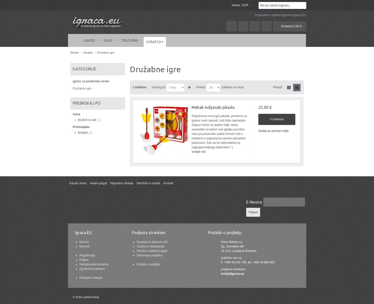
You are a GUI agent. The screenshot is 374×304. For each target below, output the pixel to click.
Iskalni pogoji (98, 183)
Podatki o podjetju (148, 264)
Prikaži (200, 87)
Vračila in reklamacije (150, 246)
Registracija (87, 255)
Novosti (84, 246)
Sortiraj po (158, 87)
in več (87, 120)
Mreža (289, 87)
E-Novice (254, 202)
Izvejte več (199, 151)
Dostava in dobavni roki (152, 242)
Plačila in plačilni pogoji (151, 251)
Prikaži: (278, 87)
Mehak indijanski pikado (213, 107)
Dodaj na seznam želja (273, 131)
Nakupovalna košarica (94, 264)
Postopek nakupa (90, 277)
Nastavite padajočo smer (189, 87)
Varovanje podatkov (149, 255)
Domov (84, 242)
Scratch (83, 132)
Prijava (84, 260)
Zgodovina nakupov (92, 269)
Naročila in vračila (148, 183)
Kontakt (168, 183)
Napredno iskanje (121, 183)
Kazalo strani (77, 183)
